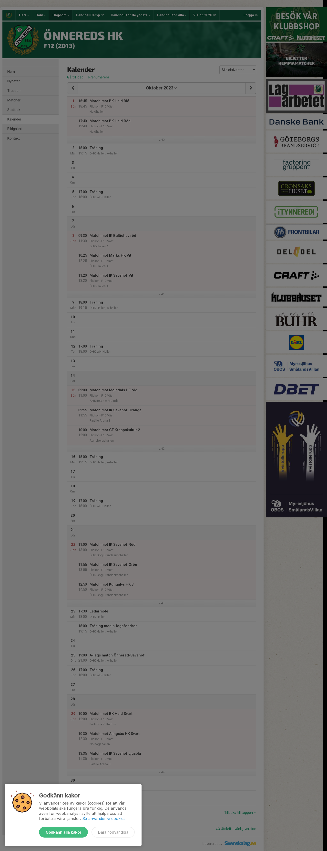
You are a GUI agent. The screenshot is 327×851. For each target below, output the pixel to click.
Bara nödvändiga (113, 832)
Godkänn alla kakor (63, 832)
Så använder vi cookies (103, 818)
